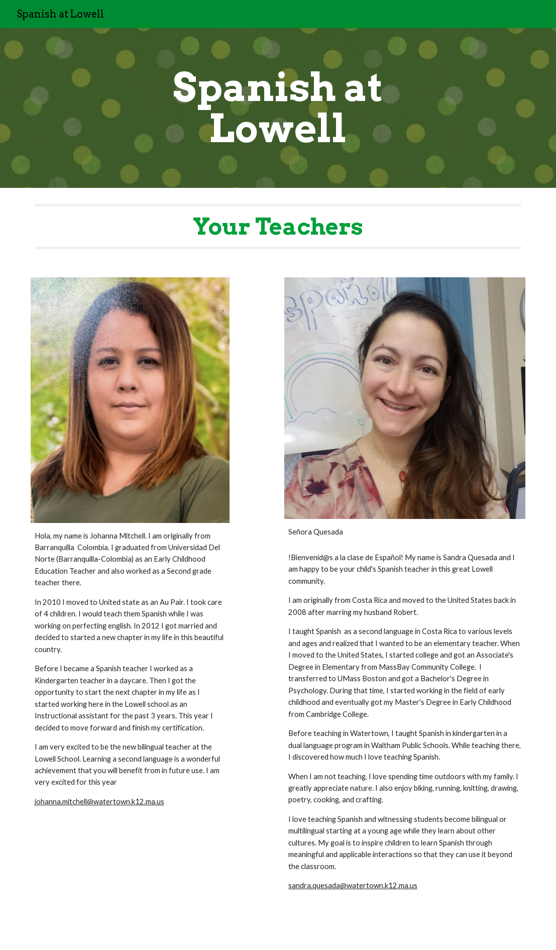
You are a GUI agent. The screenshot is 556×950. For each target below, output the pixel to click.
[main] (278, 108)
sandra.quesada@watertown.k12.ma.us (352, 885)
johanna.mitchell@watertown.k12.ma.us (99, 801)
